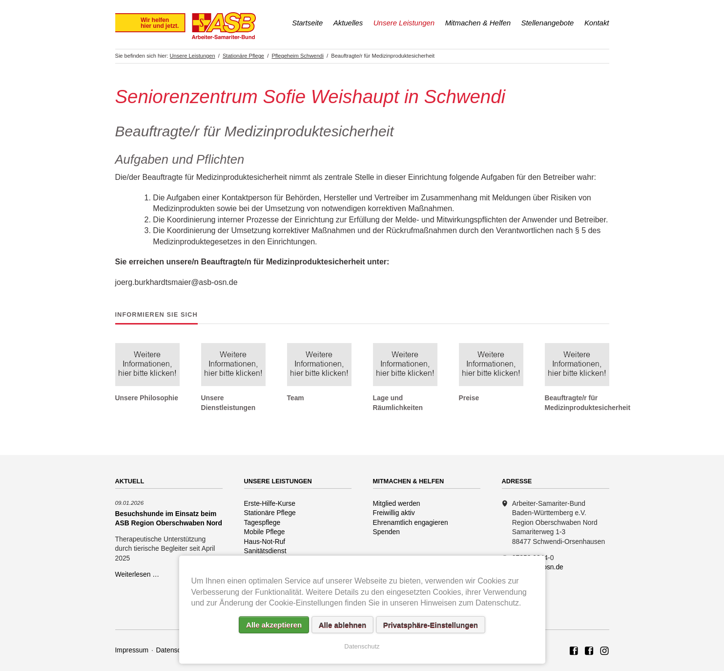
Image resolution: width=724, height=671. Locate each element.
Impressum (132, 650)
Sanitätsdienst (265, 551)
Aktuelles (348, 23)
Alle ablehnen (343, 625)
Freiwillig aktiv (394, 513)
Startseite (307, 23)
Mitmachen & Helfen (478, 23)
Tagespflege (262, 522)
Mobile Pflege (264, 532)
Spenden (386, 532)
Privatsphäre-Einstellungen (430, 625)
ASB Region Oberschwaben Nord (574, 651)
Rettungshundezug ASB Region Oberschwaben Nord (604, 651)
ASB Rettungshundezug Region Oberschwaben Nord (589, 651)
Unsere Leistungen (403, 23)
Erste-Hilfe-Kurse (270, 503)
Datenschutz (175, 650)
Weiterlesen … (137, 574)
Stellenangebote (547, 23)
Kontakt (596, 23)
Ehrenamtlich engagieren (410, 522)
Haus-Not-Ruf (265, 541)
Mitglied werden (396, 503)
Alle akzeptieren (274, 625)
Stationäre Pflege (270, 513)
